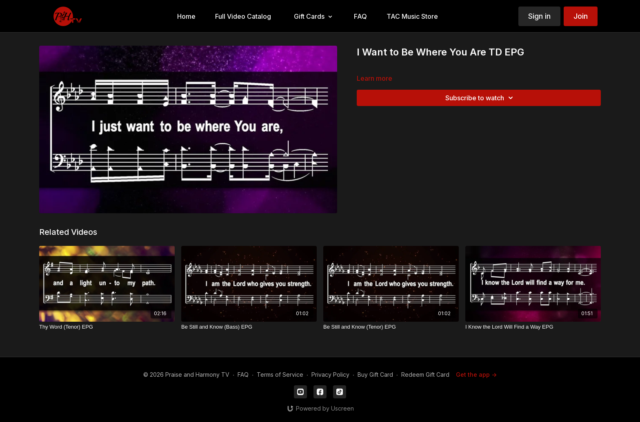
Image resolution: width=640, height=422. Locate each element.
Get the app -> (476, 374)
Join (580, 16)
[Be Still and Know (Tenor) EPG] (391, 327)
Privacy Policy (330, 374)
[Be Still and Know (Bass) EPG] (249, 327)
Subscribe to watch (480, 98)
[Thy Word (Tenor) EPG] (107, 327)
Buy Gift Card (375, 374)
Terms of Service (280, 374)
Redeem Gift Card (425, 374)
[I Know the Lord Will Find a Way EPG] (533, 327)
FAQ (243, 374)
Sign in (539, 16)
